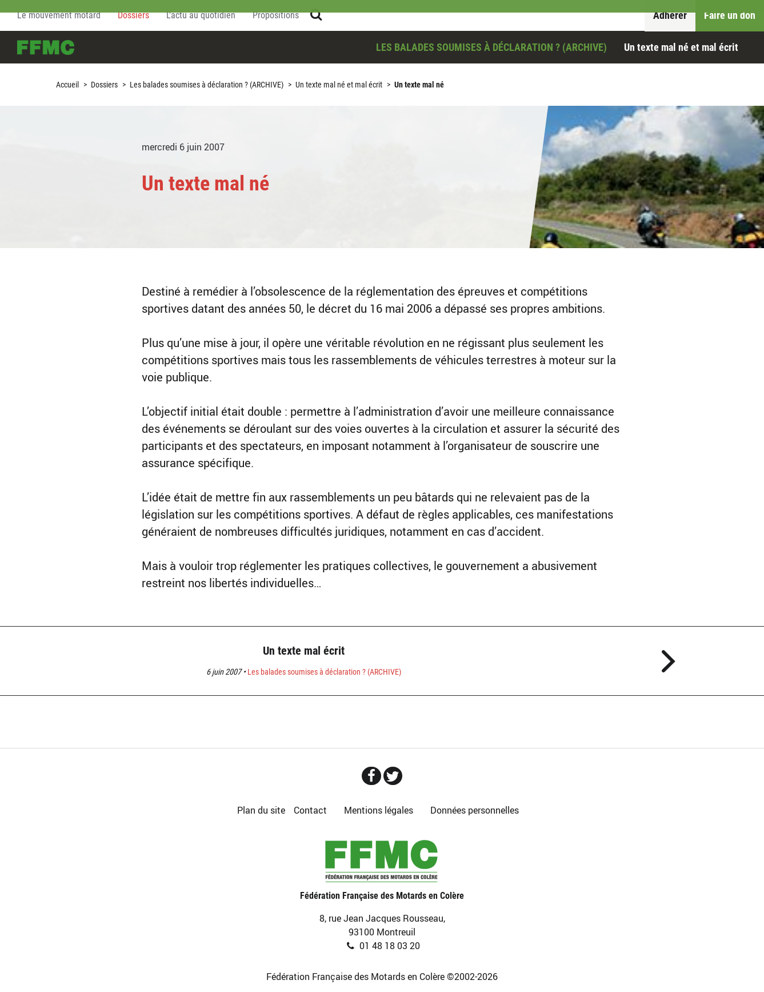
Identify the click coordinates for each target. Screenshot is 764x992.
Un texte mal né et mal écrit (681, 47)
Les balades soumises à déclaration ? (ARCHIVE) (491, 47)
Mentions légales (378, 810)
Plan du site (261, 810)
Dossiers (104, 85)
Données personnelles (474, 810)
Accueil (45, 47)
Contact (310, 810)
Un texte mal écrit (304, 651)
